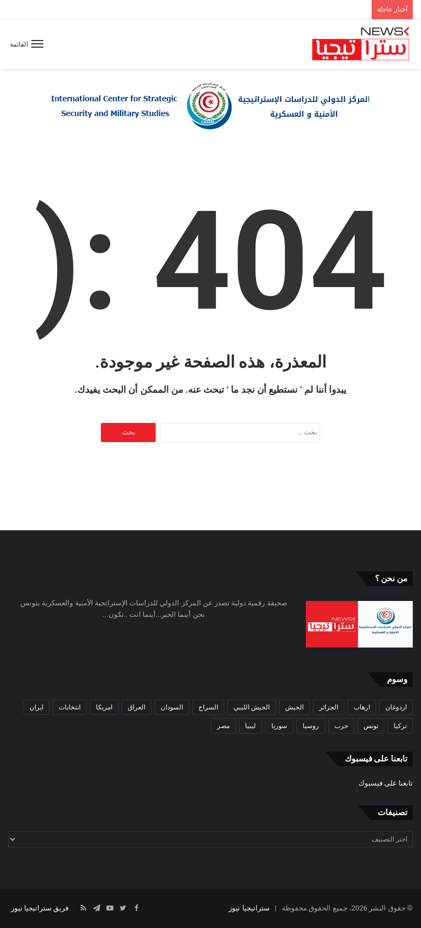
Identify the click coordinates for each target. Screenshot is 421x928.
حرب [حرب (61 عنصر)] (341, 726)
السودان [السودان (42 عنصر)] (172, 707)
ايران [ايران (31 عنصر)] (36, 707)
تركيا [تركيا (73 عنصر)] (400, 726)
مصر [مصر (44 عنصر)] (223, 726)
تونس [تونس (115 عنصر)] (370, 726)
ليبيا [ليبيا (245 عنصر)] (250, 726)
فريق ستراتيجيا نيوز (40, 908)
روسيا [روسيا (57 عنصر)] (311, 726)
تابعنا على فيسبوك (386, 783)
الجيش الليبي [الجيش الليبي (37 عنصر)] (252, 707)
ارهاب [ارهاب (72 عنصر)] (362, 707)
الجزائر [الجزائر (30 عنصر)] (328, 707)
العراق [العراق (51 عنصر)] (136, 707)
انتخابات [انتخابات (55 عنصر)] (70, 707)
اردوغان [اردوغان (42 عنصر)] (396, 707)
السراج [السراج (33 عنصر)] (208, 707)
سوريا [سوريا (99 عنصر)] (279, 726)
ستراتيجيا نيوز (249, 908)
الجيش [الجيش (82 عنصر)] (294, 707)
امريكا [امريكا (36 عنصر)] (104, 707)
